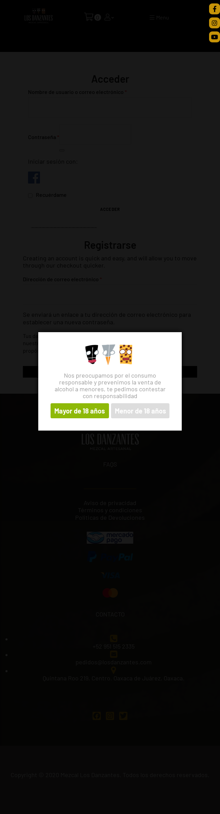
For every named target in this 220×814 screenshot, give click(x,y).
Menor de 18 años (140, 411)
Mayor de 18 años (79, 411)
